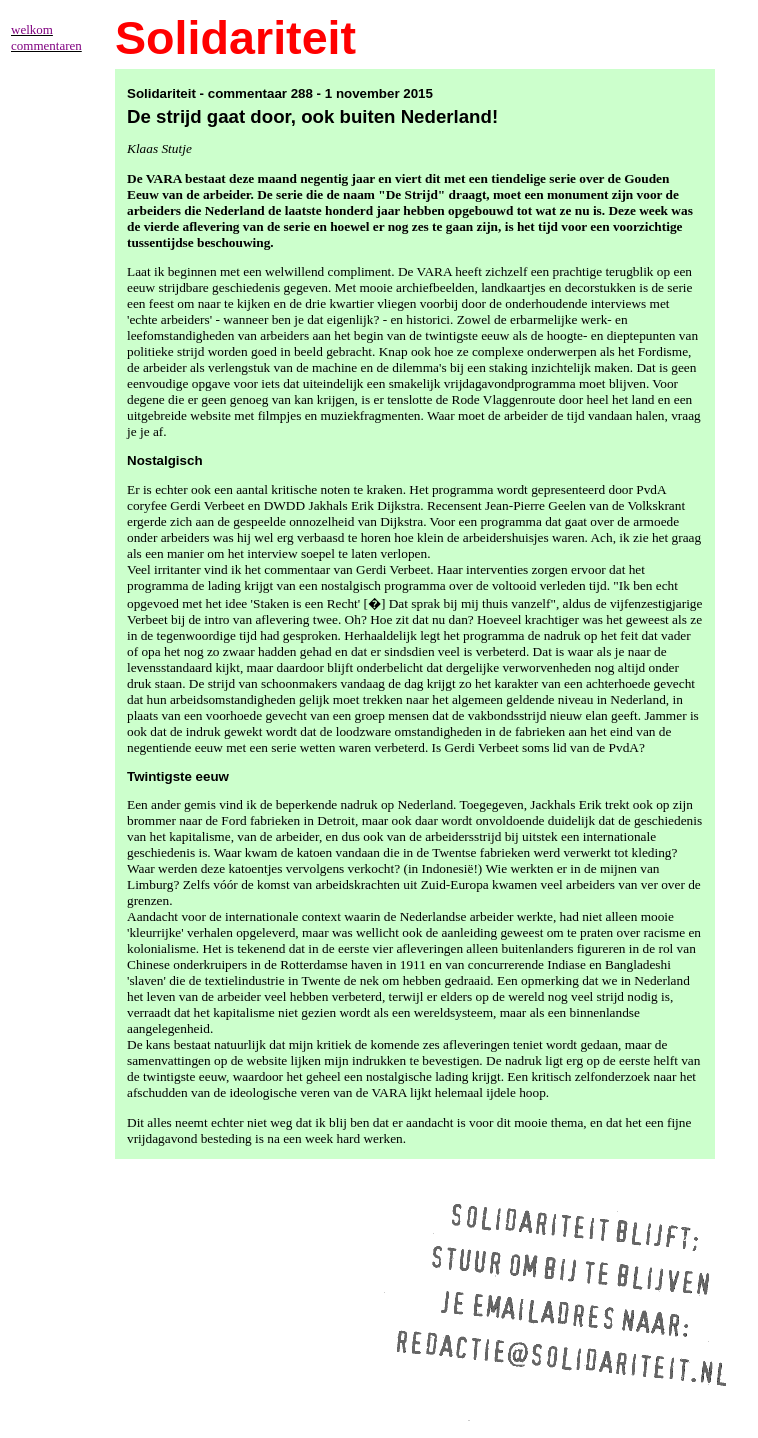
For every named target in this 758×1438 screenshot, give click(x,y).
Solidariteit (235, 38)
